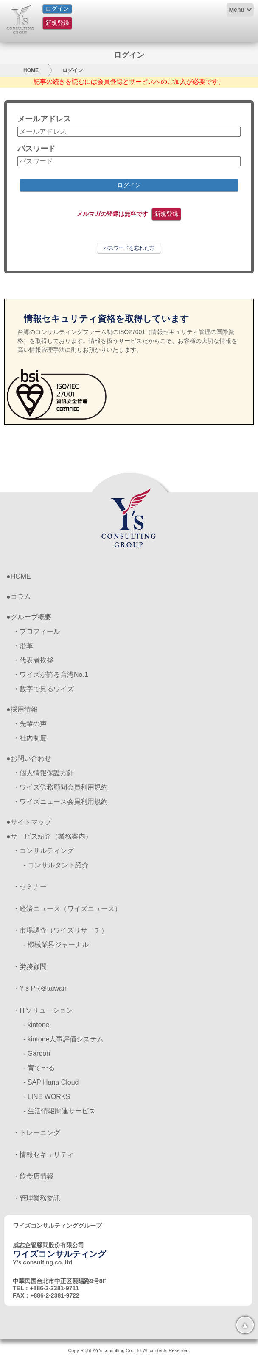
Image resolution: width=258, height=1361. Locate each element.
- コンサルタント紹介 (56, 865)
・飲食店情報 (33, 1176)
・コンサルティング (43, 850)
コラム (21, 596)
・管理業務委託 (36, 1198)
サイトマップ (31, 821)
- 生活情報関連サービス (59, 1111)
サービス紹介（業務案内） (51, 836)
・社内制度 (30, 738)
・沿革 (23, 645)
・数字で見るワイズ (43, 689)
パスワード (36, 148)
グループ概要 (31, 617)
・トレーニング (36, 1132)
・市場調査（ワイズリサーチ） (60, 930)
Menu (236, 9)
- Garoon (36, 1053)
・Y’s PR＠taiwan (40, 988)
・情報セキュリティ (43, 1154)
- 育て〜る (39, 1067)
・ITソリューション (43, 1010)
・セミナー (30, 886)
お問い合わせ (31, 758)
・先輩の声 (30, 723)
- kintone (36, 1024)
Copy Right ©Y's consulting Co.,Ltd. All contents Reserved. (129, 1350)
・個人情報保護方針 (43, 772)
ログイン (57, 8)
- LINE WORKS (46, 1096)
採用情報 (24, 709)
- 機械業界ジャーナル (56, 944)
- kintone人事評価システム (63, 1039)
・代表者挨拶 (33, 660)
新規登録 (57, 22)
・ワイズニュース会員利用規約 (60, 801)
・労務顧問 (30, 966)
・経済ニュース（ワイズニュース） (67, 908)
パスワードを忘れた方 (129, 248)
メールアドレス (44, 119)
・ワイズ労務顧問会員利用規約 (60, 787)
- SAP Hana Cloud (51, 1082)
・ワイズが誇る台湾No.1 (50, 674)
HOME (31, 70)
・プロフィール (36, 631)
